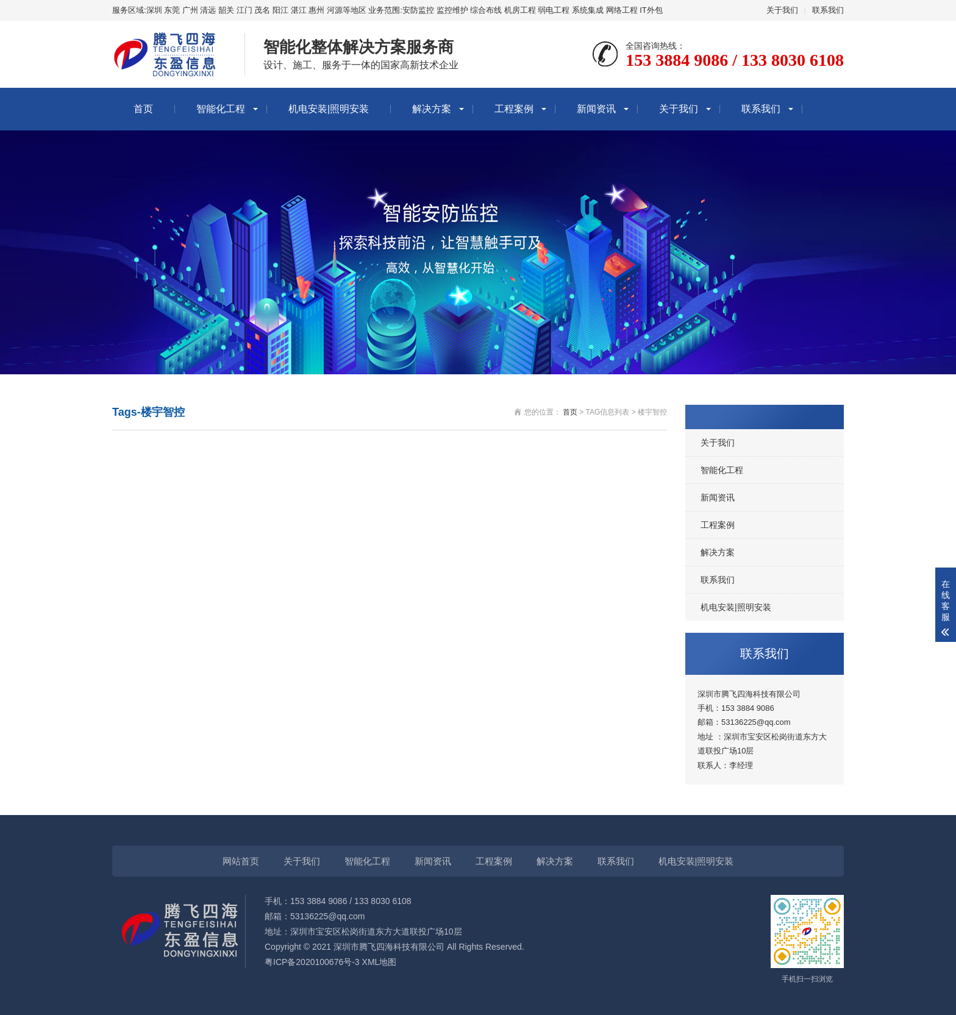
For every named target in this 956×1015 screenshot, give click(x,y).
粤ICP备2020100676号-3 (312, 962)
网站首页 (241, 861)
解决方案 (431, 109)
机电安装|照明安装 (328, 109)
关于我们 (782, 10)
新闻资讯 (596, 109)
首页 (143, 109)
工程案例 (513, 109)
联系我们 (828, 10)
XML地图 (379, 962)
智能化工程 (220, 109)
